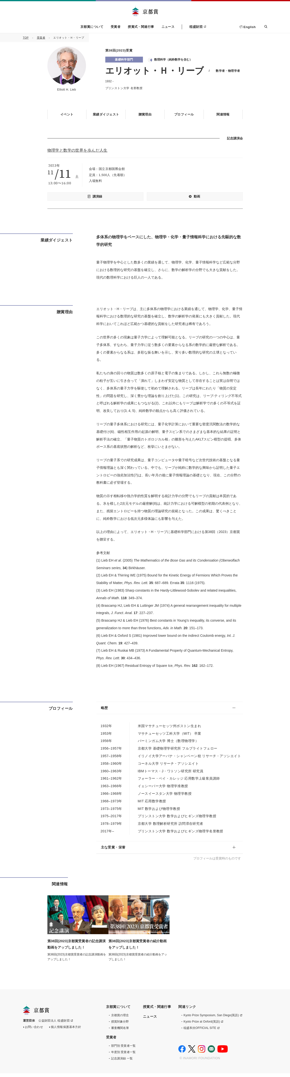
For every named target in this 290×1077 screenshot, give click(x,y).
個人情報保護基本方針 (66, 1032)
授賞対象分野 (120, 1025)
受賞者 (115, 27)
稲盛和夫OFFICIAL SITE (199, 1031)
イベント (67, 114)
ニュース (168, 27)
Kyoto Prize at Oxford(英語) (201, 1025)
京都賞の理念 (120, 1019)
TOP (26, 37)
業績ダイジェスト (106, 114)
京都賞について (91, 27)
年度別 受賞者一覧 (123, 1055)
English (250, 27)
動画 (197, 196)
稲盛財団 (196, 27)
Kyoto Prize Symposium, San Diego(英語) (211, 1019)
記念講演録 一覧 (122, 1062)
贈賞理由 (145, 114)
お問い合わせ (34, 1032)
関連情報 (223, 114)
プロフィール (184, 114)
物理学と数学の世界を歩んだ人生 (77, 150)
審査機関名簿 (120, 1031)
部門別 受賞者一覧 (123, 1049)
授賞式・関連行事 (141, 27)
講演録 (97, 196)
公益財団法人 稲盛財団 (54, 1025)
